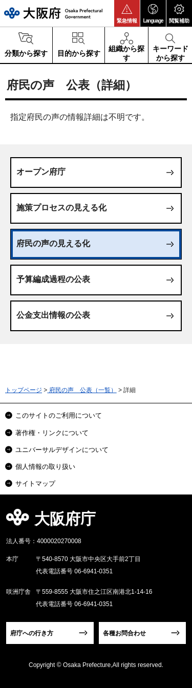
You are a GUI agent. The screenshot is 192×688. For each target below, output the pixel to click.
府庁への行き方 (31, 633)
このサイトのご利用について (58, 415)
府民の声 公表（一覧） (81, 390)
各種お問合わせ (124, 633)
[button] (127, 13)
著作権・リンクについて (52, 433)
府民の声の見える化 (53, 243)
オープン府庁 (41, 171)
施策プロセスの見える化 (61, 207)
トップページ (23, 390)
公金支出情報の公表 (53, 315)
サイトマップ (35, 483)
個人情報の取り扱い (45, 466)
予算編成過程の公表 (53, 279)
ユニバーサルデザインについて (62, 450)
